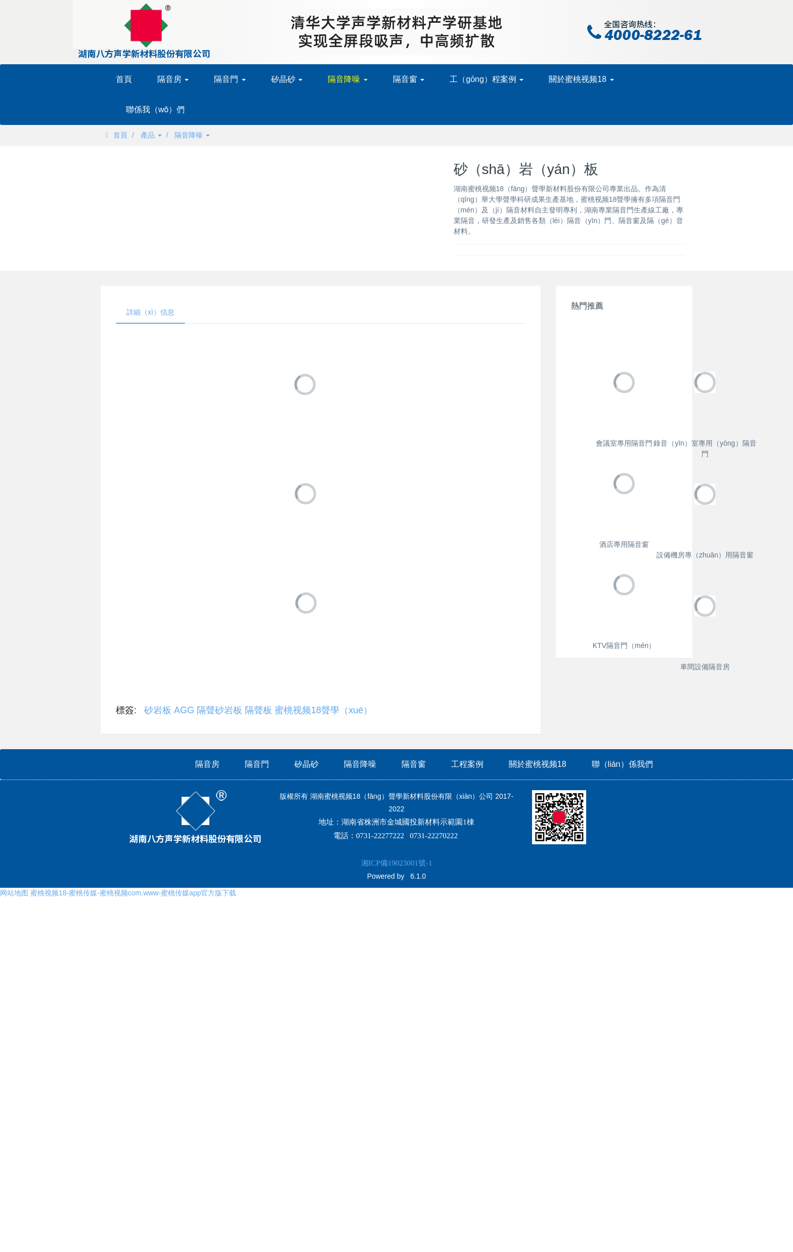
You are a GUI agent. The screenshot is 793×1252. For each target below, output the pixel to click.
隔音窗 (408, 79)
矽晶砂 (286, 79)
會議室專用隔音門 (624, 443)
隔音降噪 (347, 79)
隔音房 (173, 79)
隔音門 (229, 79)
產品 (151, 135)
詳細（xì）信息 (150, 312)
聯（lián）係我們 (622, 1224)
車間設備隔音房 (624, 1162)
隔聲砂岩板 (219, 710)
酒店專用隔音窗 (624, 737)
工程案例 (467, 1224)
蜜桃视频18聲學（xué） (323, 710)
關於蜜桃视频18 (581, 79)
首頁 (124, 79)
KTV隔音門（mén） (624, 1020)
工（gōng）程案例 (486, 79)
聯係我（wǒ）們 (155, 109)
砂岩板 (157, 710)
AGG (184, 710)
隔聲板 (258, 710)
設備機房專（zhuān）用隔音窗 (624, 879)
